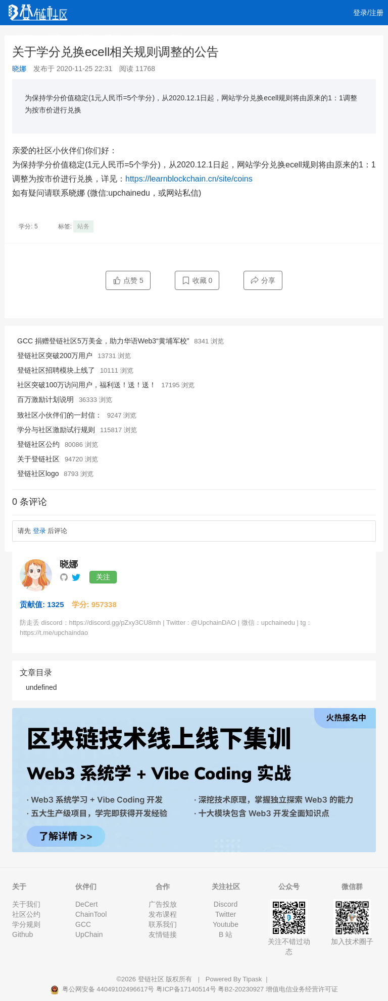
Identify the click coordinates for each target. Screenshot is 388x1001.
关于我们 (26, 904)
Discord (225, 904)
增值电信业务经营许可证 (302, 989)
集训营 (145, 38)
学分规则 (26, 924)
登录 (39, 531)
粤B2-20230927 (241, 989)
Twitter (225, 914)
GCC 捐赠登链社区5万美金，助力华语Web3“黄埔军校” (103, 341)
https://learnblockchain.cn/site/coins (189, 178)
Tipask (252, 979)
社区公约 (26, 914)
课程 (112, 38)
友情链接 (163, 934)
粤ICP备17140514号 (186, 989)
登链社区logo (38, 473)
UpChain (89, 934)
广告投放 (163, 904)
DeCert (86, 904)
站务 (83, 226)
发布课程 (163, 914)
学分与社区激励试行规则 (56, 430)
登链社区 (152, 979)
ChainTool (91, 914)
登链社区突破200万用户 (54, 355)
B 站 (225, 934)
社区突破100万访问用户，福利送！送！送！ (86, 385)
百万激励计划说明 (45, 399)
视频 (83, 38)
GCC (83, 924)
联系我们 (163, 924)
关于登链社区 (38, 459)
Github (22, 934)
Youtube (225, 924)
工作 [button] (181, 38)
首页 (24, 38)
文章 (53, 38)
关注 (103, 577)
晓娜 (19, 69)
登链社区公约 (38, 444)
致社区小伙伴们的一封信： (59, 415)
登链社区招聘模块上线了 (56, 370)
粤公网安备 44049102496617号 (103, 989)
